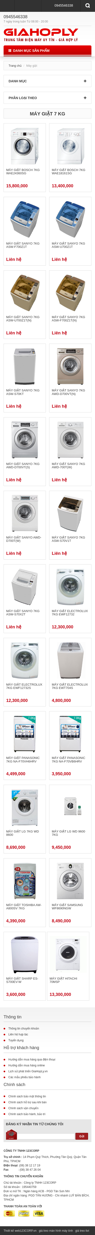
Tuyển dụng (16, 1040)
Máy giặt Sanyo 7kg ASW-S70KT (23, 392)
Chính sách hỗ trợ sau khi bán (27, 1102)
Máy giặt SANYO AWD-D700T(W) (23, 539)
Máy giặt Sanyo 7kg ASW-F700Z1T (23, 245)
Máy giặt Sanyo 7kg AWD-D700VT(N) (68, 392)
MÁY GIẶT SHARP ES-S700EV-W (22, 980)
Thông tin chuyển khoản (23, 1028)
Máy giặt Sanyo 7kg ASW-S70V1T (68, 539)
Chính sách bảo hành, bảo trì (26, 1114)
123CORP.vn (28, 1230)
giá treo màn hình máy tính (56, 1230)
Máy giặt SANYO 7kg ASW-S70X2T (23, 612)
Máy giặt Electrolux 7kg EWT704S (70, 686)
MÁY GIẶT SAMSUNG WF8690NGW (67, 906)
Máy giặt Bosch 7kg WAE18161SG (68, 171)
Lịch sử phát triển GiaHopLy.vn (28, 1071)
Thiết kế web (12, 1230)
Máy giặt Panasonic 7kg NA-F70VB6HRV (68, 759)
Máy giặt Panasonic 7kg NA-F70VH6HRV (23, 759)
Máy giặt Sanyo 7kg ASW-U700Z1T (68, 245)
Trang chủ (15, 65)
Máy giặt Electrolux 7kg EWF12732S (24, 686)
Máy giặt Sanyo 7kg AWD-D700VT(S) (23, 465)
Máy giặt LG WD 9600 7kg (68, 833)
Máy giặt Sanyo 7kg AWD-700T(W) (68, 465)
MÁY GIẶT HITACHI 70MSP (63, 980)
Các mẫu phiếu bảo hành (24, 1077)
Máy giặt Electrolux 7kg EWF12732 (70, 612)
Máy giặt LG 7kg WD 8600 (22, 833)
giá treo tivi (82, 1230)
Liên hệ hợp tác (18, 1034)
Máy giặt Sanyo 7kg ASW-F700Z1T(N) (68, 318)
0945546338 (63, 5)
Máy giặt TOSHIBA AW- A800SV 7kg (24, 906)
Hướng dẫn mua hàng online (26, 1065)
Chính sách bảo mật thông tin (27, 1096)
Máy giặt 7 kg (47, 113)
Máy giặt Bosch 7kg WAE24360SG (23, 171)
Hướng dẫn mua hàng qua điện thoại (31, 1059)
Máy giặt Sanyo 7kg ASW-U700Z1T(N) (23, 318)
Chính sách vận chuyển (23, 1108)
